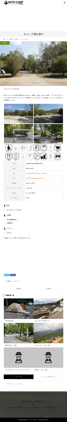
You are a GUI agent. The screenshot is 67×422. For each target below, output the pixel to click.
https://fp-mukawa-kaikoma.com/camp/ (36, 173)
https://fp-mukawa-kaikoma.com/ (34, 178)
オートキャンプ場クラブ (33, 401)
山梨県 (4, 43)
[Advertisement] (33, 18)
